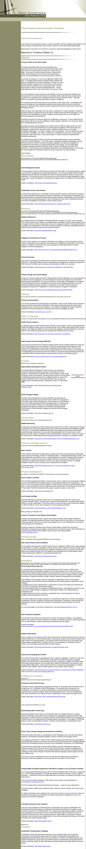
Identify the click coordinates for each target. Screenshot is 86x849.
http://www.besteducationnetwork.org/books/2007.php (52, 204)
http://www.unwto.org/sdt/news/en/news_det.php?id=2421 (54, 290)
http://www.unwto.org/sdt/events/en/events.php (50, 697)
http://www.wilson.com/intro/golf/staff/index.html (50, 508)
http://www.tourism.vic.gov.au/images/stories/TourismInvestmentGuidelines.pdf (47, 626)
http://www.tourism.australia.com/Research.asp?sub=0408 (54, 267)
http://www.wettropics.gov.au (43, 413)
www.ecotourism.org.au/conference (65, 793)
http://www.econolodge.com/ (44, 491)
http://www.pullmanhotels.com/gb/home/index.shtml (51, 647)
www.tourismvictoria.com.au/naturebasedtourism (51, 356)
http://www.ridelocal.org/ (42, 846)
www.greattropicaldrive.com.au (67, 607)
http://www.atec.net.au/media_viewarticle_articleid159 (52, 334)
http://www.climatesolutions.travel (46, 556)
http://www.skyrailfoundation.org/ (45, 231)
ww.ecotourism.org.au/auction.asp (32, 782)
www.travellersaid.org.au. (29, 532)
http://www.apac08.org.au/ (43, 821)
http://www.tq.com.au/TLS (43, 312)
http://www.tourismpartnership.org (46, 183)
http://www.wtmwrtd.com (43, 724)
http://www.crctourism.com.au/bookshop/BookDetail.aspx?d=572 (56, 250)
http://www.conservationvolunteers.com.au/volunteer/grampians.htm (57, 439)
